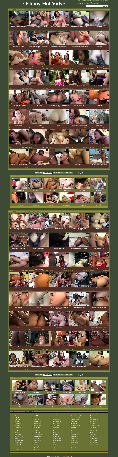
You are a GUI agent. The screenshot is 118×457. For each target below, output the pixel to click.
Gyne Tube (82, 406)
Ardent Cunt (51, 190)
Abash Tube (98, 392)
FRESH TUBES (48, 172)
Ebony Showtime (56, 415)
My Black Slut (56, 425)
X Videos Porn (93, 438)
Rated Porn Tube (37, 425)
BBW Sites (55, 434)
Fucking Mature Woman (77, 417)
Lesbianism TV (74, 432)
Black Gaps (36, 438)
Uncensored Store (19, 392)
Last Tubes (19, 204)
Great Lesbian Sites (75, 425)
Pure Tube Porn (37, 423)
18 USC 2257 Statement (64, 456)
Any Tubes (51, 406)
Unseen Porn (35, 392)
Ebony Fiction (37, 449)
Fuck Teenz (74, 421)
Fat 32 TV (55, 442)
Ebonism (36, 444)
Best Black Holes (38, 436)
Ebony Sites (55, 417)
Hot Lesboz (74, 429)
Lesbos (73, 444)
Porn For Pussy (93, 436)
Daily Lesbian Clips (57, 440)
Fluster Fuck (98, 190)
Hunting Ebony (56, 423)
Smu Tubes (36, 431)
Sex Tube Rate (37, 427)
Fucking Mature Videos (76, 415)
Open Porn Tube (94, 444)
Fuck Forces (51, 204)
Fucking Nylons (75, 419)
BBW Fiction (56, 429)
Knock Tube (98, 406)
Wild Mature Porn (94, 431)
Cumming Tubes (56, 436)
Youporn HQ (82, 392)
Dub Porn (82, 190)
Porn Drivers (66, 204)
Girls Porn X (93, 434)
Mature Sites (93, 417)
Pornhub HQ (35, 204)
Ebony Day (36, 446)
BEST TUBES (38, 172)
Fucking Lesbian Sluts (58, 447)
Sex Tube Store (37, 429)
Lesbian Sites (74, 436)
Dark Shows (36, 442)
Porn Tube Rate (37, 421)
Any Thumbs (35, 406)
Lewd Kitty (74, 446)
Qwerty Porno (82, 204)
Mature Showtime (94, 415)
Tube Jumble (98, 204)
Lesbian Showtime (75, 434)
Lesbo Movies (74, 440)
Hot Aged (73, 427)
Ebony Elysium (37, 447)
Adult (19, 406)
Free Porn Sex (93, 440)
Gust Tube (66, 406)
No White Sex (56, 427)
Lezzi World (74, 449)
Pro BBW (92, 423)
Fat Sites (55, 444)
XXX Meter (93, 432)
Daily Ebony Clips (38, 440)
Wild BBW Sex (93, 429)
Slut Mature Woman (94, 425)
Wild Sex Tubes (66, 392)
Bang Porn (66, 190)
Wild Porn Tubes (51, 392)
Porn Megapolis (94, 421)
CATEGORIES (68, 172)
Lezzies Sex (74, 447)
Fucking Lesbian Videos (58, 449)
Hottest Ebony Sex (57, 421)
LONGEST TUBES (58, 172)
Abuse (70, 456)
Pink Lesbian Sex (94, 419)
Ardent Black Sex (38, 434)
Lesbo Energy (74, 438)
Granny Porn (74, 423)
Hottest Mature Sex (75, 431)
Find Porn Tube (93, 442)
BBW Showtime (56, 432)
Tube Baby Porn (37, 432)
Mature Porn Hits (94, 414)
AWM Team (56, 456)
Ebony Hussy (56, 414)
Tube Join (35, 190)
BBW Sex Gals (56, 431)
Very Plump (93, 427)
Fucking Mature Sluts (76, 414)
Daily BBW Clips (57, 438)
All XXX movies (19, 190)
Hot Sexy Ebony (56, 419)
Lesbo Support (74, 442)
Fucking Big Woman (57, 446)
